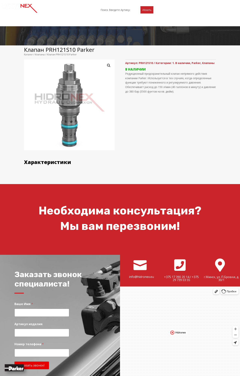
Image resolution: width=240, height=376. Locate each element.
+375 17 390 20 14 (176, 249)
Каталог (90, 3)
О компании (71, 3)
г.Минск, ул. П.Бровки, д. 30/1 (221, 250)
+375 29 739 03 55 (186, 250)
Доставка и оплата (145, 3)
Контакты (170, 3)
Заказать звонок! (31, 337)
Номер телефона (29, 316)
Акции (123, 3)
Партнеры (107, 3)
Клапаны (40, 26)
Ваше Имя (23, 275)
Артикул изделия (28, 296)
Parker (196, 34)
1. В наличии (181, 34)
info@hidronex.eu (141, 248)
